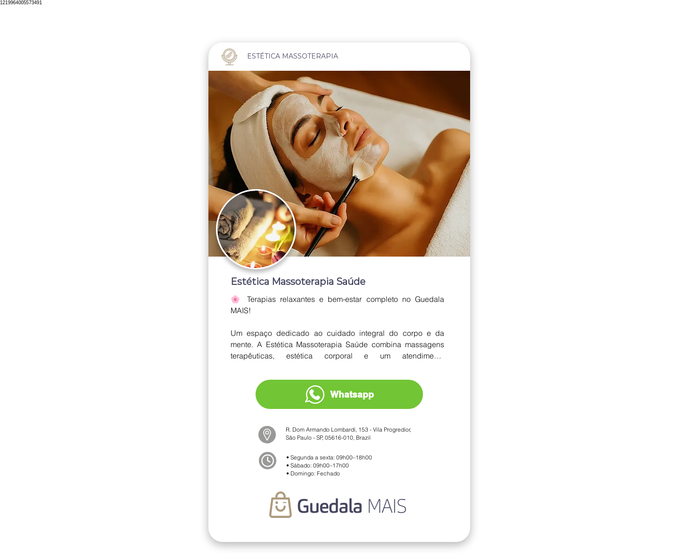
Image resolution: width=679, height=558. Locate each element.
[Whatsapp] (339, 394)
